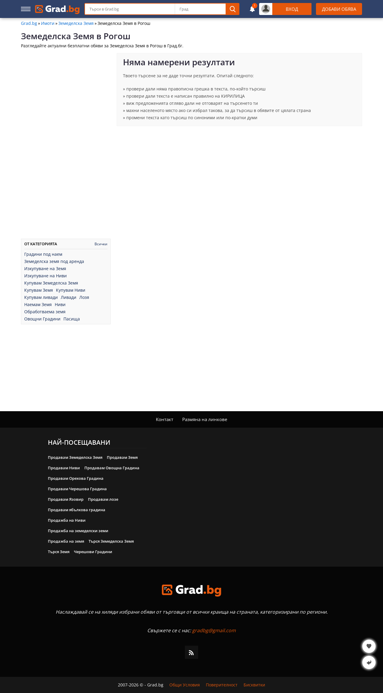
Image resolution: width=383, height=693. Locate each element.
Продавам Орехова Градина (76, 478)
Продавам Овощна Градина (111, 467)
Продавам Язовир (65, 499)
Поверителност (222, 685)
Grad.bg (29, 23)
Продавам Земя (122, 457)
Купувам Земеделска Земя (51, 283)
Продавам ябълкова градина (76, 509)
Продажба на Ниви (67, 520)
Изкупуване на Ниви (45, 276)
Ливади (68, 297)
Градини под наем (43, 254)
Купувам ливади (41, 297)
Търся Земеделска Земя (111, 541)
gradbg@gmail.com (214, 630)
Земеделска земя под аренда (54, 261)
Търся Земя (58, 551)
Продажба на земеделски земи (78, 530)
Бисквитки (254, 685)
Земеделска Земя (76, 23)
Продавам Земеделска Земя (75, 457)
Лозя (84, 297)
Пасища (71, 319)
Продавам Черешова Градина (77, 488)
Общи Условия (184, 685)
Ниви (60, 304)
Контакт (164, 419)
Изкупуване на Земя (45, 269)
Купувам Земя (38, 290)
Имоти (47, 23)
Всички (101, 244)
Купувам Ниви (70, 290)
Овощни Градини (42, 319)
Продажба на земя (66, 541)
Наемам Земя (38, 304)
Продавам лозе (103, 499)
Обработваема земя (45, 312)
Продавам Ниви (64, 467)
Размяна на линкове (204, 419)
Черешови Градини (93, 551)
